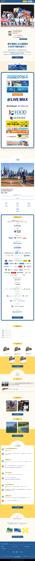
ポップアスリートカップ (6, 330)
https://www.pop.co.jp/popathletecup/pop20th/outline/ (13, 467)
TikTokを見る (17, 435)
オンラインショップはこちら (17, 536)
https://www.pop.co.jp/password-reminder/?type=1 (12, 479)
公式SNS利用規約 (26, 546)
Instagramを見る (16, 414)
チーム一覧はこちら (17, 366)
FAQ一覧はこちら (17, 507)
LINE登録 (18, 37)
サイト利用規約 (3, 548)
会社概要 (2, 546)
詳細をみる (16, 57)
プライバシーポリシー (15, 546)
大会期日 (17, 198)
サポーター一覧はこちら (17, 317)
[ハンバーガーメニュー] (34, 1)
